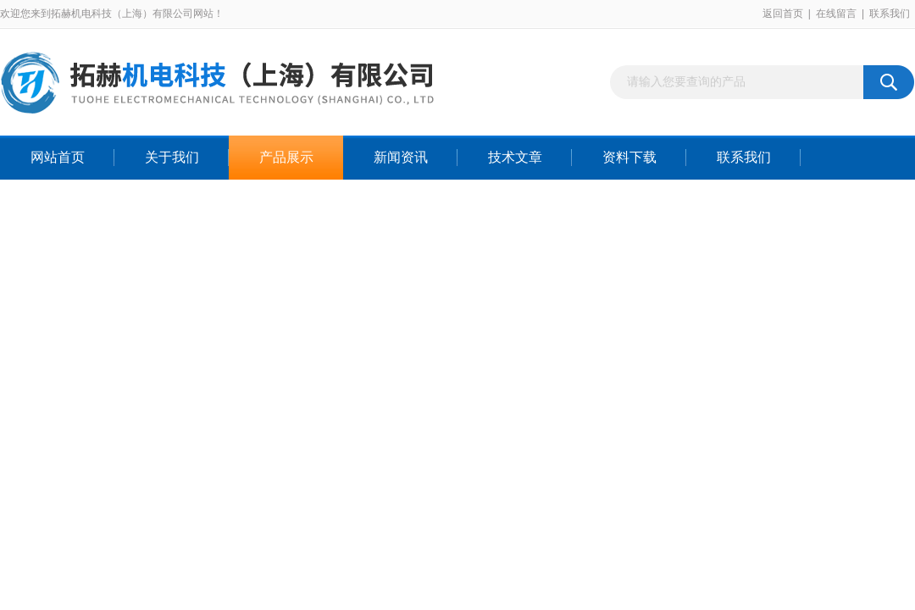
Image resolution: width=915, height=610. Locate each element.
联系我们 (889, 13)
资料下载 (629, 157)
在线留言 (836, 13)
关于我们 (172, 157)
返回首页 (782, 13)
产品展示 (286, 157)
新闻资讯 (401, 157)
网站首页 (57, 157)
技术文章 (515, 157)
